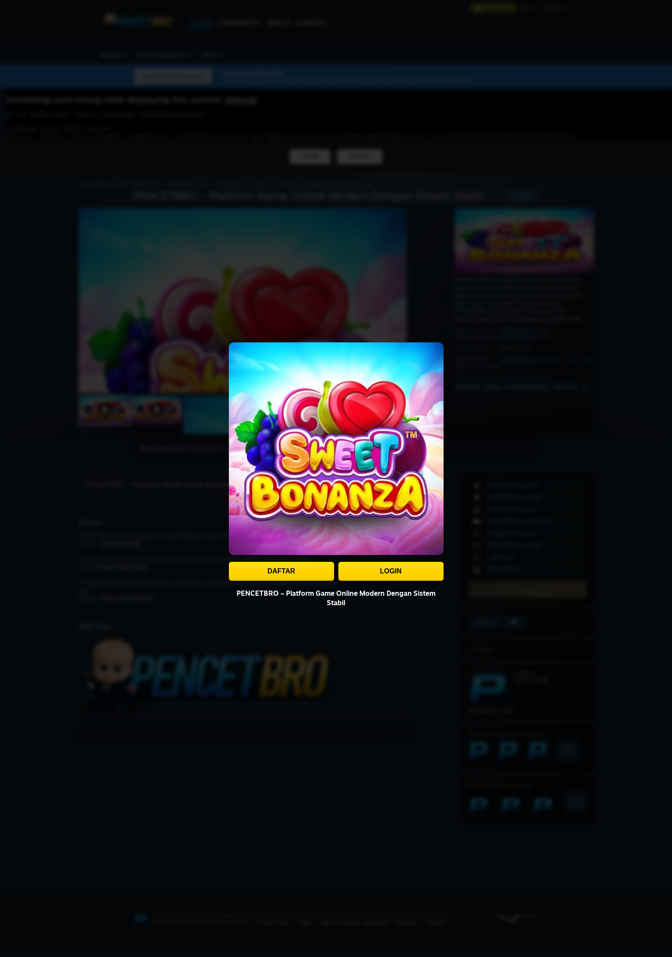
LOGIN (391, 571)
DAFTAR (281, 571)
